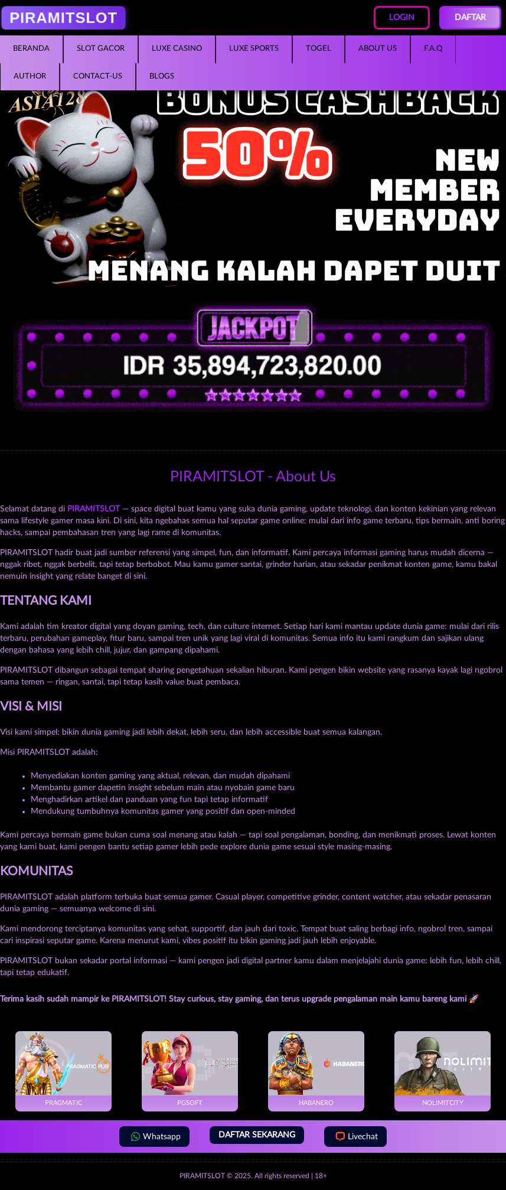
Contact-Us (97, 76)
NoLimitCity (442, 1068)
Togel (318, 49)
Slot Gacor (101, 49)
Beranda (31, 49)
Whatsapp (154, 1136)
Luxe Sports (254, 49)
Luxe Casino (177, 49)
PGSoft (190, 1068)
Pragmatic (63, 1068)
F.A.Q (433, 49)
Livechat (355, 1136)
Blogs (161, 76)
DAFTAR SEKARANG (256, 1135)
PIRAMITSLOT (202, 1175)
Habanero (316, 1068)
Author (30, 76)
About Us (377, 49)
